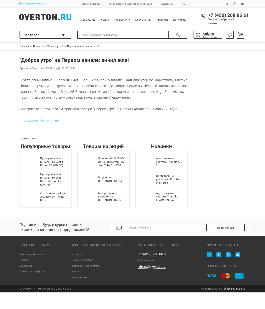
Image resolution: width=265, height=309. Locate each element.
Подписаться (225, 227)
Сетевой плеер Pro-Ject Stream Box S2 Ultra (44, 197)
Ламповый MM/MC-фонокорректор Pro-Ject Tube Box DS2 (103, 162)
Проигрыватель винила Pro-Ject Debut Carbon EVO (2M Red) (43, 179)
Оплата (24, 259)
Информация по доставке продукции (130, 4)
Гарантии (78, 254)
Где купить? (122, 17)
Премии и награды (90, 4)
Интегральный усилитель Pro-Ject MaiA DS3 (160, 179)
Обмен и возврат (83, 259)
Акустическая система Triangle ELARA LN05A (158, 196)
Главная (24, 46)
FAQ (183, 4)
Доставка (26, 265)
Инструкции (79, 277)
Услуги (76, 271)
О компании (88, 17)
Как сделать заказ (32, 254)
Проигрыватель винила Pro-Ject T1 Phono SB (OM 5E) (44, 162)
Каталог (32, 35)
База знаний (143, 17)
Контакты (179, 17)
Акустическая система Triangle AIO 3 (161, 162)
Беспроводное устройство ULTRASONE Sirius (101, 196)
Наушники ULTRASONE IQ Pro (102, 179)
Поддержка (166, 4)
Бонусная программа (86, 265)
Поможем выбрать (32, 271)
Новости (162, 17)
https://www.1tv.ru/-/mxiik (39, 120)
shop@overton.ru (32, 3)
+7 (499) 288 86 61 (153, 254)
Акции (105, 17)
